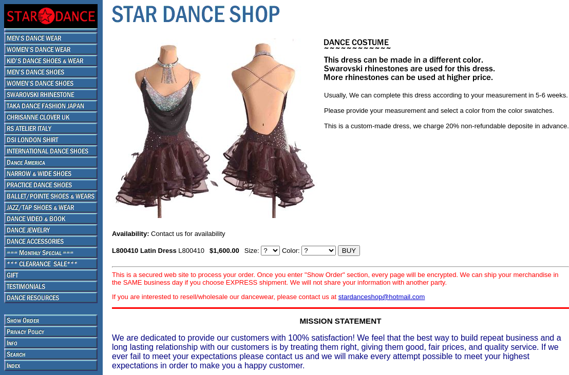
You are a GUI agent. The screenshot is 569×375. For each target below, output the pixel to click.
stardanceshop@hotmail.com (381, 297)
